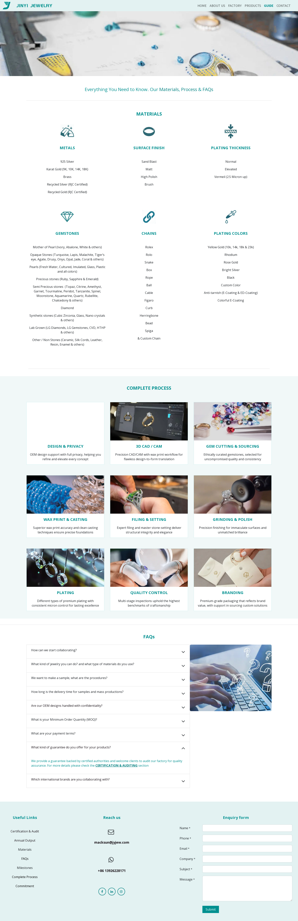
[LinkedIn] (112, 891)
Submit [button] (211, 909)
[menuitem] (202, 6)
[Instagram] (121, 891)
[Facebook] (102, 891)
